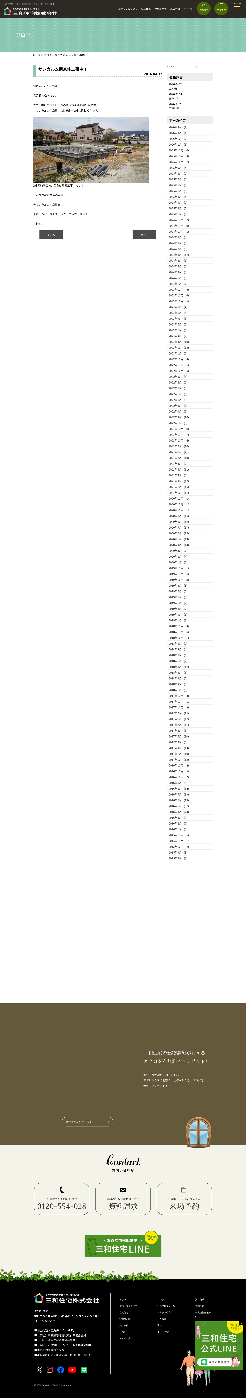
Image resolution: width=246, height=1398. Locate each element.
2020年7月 (179, 527)
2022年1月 (178, 423)
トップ (123, 1300)
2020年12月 (179, 498)
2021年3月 (179, 481)
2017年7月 (179, 725)
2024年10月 (179, 231)
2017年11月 (179, 701)
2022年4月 (178, 405)
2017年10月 (179, 707)
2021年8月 (178, 452)
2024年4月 (178, 266)
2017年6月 (178, 730)
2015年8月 (178, 858)
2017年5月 (179, 736)
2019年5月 (178, 603)
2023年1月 (178, 353)
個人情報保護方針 (203, 1318)
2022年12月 (179, 359)
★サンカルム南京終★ (46, 204)
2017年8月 (179, 719)
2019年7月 (178, 591)
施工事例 (175, 9)
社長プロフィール (168, 1308)
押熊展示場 (161, 9)
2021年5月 (179, 469)
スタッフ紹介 (165, 1315)
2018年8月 (178, 649)
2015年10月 (179, 847)
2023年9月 (178, 307)
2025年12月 (179, 150)
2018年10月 (179, 638)
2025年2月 (178, 208)
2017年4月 (178, 742)
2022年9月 (178, 376)
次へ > (144, 235)
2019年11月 (179, 574)
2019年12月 (179, 568)
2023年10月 (179, 301)
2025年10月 (179, 162)
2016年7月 (179, 794)
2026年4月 (178, 127)
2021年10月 (179, 440)
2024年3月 (178, 272)
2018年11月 (179, 632)
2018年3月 (178, 678)
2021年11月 (179, 434)
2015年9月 (178, 852)
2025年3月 (178, 202)
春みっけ (174, 98)
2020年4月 (179, 545)
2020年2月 (178, 556)
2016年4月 (179, 812)
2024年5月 (178, 260)
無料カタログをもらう (80, 1122)
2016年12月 (179, 765)
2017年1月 (179, 759)
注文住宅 (146, 9)
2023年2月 (179, 347)
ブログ (161, 1300)
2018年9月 (178, 643)
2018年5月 (179, 667)
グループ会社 (165, 1338)
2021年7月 (179, 458)
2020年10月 (179, 510)
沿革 (160, 1330)
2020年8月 (179, 522)
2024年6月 (179, 255)
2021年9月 (179, 446)
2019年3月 (178, 614)
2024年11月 (179, 226)
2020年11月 (179, 504)
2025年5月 (178, 191)
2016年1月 (178, 829)
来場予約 (200, 1308)
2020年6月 (179, 533)
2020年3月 (178, 551)
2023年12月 (179, 289)
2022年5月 (178, 400)
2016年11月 (179, 771)
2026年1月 (178, 144)
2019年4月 (178, 609)
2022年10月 (179, 371)
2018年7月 (178, 655)
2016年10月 (179, 777)
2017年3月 (179, 748)
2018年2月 (178, 684)
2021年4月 (178, 475)
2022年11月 (179, 365)
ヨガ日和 (174, 108)
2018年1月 (178, 690)
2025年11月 (179, 156)
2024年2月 (178, 278)
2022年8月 (178, 382)
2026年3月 (178, 133)
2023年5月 (178, 330)
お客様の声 (126, 1345)
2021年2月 (179, 487)
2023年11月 (179, 295)
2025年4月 (178, 197)
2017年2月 (179, 754)
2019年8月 (178, 585)
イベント (188, 9)
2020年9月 (179, 516)
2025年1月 (178, 214)
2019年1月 (178, 620)
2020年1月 (178, 562)
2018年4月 (178, 672)
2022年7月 (178, 388)
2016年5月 (179, 806)
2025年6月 (178, 185)
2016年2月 (178, 823)
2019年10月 (179, 580)
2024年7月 (178, 249)
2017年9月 (179, 713)
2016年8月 (179, 788)
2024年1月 (178, 284)
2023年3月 (179, 342)
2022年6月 (178, 394)
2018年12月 (179, 626)
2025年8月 (178, 173)
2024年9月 (178, 237)
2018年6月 (178, 661)
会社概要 (162, 1323)
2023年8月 (178, 313)
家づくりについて (128, 9)
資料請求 (200, 1300)
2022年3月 (178, 411)
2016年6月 (179, 800)
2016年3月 (178, 817)
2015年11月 (179, 841)
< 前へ (51, 235)
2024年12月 (179, 220)
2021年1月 (179, 493)
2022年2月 (179, 417)
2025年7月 (178, 179)
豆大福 (173, 88)
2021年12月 (179, 429)
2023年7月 (178, 318)
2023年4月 (178, 336)
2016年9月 (178, 783)
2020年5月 (179, 539)
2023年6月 (178, 324)
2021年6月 (178, 464)
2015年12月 (179, 835)
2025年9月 (178, 168)
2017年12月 (179, 696)
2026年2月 (178, 139)
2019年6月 (178, 597)
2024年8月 (178, 243)
